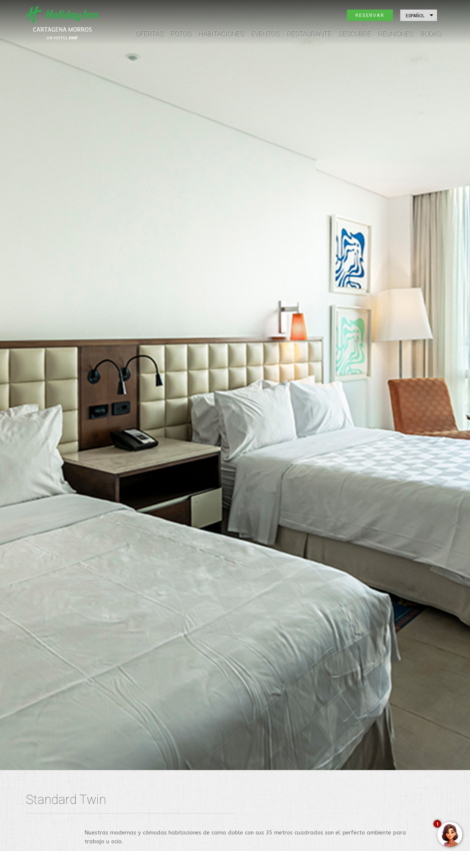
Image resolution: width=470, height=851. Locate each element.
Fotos (180, 33)
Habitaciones (220, 33)
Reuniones (395, 33)
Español (415, 15)
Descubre (354, 33)
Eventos (265, 33)
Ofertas (149, 33)
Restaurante (308, 33)
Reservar (369, 15)
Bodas (430, 33)
